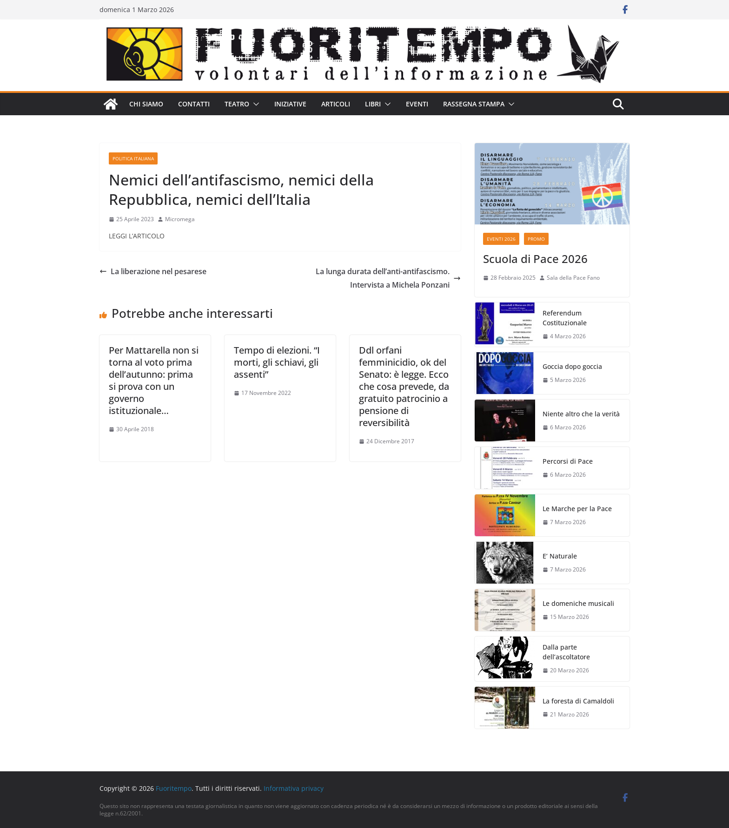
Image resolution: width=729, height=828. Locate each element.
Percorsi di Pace (568, 461)
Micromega (180, 219)
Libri (373, 103)
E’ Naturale (560, 556)
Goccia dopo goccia (572, 366)
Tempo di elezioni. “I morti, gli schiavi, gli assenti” (277, 362)
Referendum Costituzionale (565, 318)
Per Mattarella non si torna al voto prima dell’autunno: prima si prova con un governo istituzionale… (154, 380)
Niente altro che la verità (581, 413)
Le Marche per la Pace (577, 508)
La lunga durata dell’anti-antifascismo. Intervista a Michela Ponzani (388, 278)
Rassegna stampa (473, 103)
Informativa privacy (294, 788)
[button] (254, 104)
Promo (536, 239)
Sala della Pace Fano (573, 278)
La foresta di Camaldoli (578, 701)
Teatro (237, 103)
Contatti (194, 103)
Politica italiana (133, 158)
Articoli (335, 103)
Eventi (417, 103)
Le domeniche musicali (578, 603)
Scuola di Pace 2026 (535, 258)
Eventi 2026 (501, 239)
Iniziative (290, 103)
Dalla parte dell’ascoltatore (566, 652)
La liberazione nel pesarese (152, 271)
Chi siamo (146, 103)
